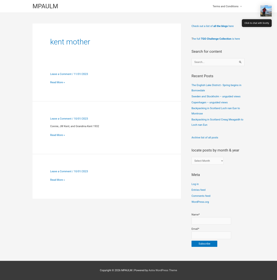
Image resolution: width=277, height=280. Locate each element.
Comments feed (200, 195)
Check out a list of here (212, 26)
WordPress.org (200, 201)
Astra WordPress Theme (163, 270)
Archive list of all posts (204, 137)
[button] (266, 11)
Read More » (57, 82)
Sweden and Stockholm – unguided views (215, 96)
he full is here (216, 38)
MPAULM (45, 6)
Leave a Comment (61, 74)
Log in (195, 184)
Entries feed (198, 189)
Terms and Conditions (225, 6)
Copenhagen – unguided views (209, 102)
